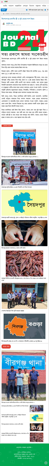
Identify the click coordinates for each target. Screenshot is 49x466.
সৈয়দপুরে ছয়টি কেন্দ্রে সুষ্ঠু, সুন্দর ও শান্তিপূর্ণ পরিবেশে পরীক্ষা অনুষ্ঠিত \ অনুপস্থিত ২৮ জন (24, 217)
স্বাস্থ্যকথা (38, 6)
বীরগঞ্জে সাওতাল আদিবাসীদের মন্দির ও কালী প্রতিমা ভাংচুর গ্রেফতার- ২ (18, 402)
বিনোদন (31, 6)
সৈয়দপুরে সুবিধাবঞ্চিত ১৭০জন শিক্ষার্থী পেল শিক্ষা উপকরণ (15, 406)
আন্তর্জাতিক (18, 6)
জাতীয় (5, 6)
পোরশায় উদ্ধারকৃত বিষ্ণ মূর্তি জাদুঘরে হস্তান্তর (13, 311)
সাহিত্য (44, 6)
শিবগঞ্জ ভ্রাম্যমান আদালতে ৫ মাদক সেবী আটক (12, 424)
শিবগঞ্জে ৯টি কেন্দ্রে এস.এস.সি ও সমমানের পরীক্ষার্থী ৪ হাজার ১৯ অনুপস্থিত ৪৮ (22, 341)
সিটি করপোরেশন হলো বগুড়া (36, 10)
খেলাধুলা (25, 6)
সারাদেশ (11, 6)
